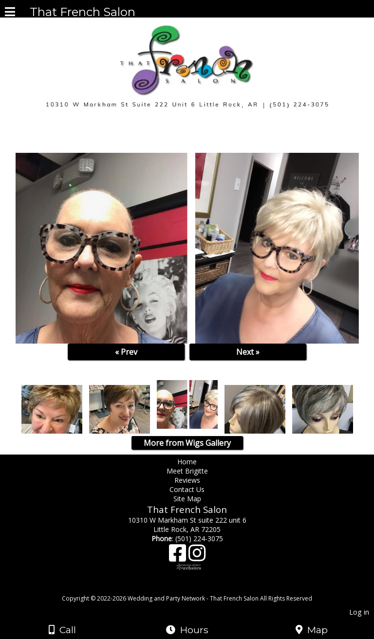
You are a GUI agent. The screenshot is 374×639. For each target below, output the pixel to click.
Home (187, 461)
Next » (248, 352)
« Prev (126, 352)
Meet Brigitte (187, 470)
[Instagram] (197, 556)
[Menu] (10, 13)
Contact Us (187, 489)
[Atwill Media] (195, 587)
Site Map (187, 498)
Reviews (187, 480)
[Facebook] (178, 556)
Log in (359, 612)
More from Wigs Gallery (187, 443)
